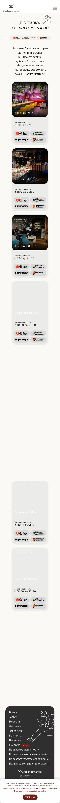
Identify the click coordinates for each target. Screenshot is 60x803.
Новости (14, 721)
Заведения (15, 730)
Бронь (13, 712)
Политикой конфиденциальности (42, 788)
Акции (13, 716)
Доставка (15, 726)
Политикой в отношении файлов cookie (29, 791)
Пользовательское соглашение (29, 758)
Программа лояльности (24, 749)
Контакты (15, 735)
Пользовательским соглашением (16, 788)
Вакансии (15, 740)
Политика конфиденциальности (29, 763)
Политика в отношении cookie (28, 754)
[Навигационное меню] (55, 8)
